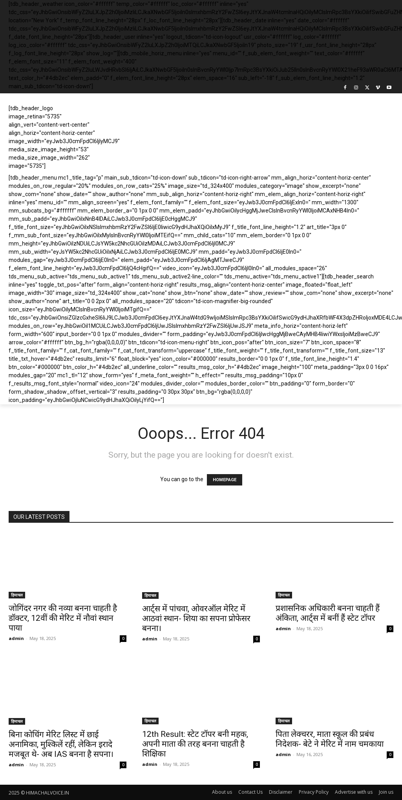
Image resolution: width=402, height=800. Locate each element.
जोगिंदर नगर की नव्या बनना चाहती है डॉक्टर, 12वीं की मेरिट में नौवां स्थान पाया (63, 618)
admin (16, 638)
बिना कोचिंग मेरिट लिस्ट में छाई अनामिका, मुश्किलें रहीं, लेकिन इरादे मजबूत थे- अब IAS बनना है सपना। (61, 744)
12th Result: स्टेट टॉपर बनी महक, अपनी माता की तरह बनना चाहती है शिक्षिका (195, 743)
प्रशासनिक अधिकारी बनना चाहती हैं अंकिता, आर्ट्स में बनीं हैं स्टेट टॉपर (328, 613)
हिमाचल (17, 595)
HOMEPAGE (224, 479)
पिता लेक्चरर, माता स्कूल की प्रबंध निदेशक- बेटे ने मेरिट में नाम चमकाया (330, 739)
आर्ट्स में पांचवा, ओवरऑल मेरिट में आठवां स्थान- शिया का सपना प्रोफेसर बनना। (196, 618)
